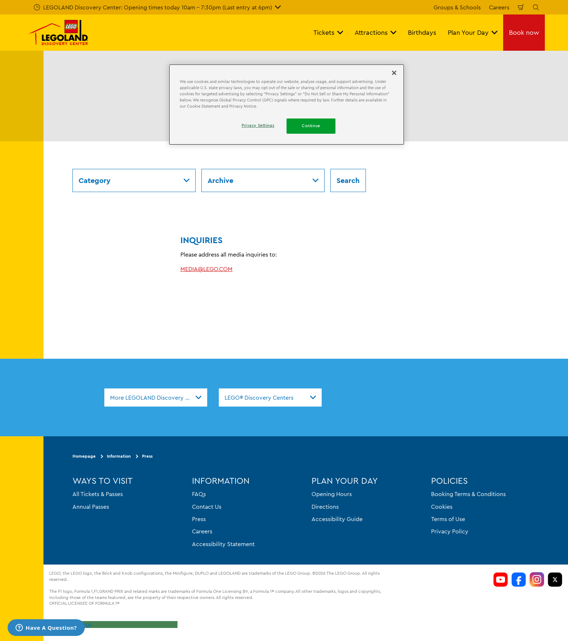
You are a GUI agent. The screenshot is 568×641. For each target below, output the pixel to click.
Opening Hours (332, 494)
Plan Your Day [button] (472, 32)
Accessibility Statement (223, 544)
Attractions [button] (375, 32)
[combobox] (155, 397)
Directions (325, 506)
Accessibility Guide (337, 519)
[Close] (394, 73)
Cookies (441, 506)
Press (147, 456)
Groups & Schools (457, 7)
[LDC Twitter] (555, 579)
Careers (499, 7)
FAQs (199, 494)
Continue (311, 125)
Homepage (84, 456)
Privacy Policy (449, 531)
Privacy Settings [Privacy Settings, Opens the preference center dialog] (258, 125)
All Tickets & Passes (97, 494)
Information (119, 456)
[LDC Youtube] (500, 579)
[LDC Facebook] (518, 579)
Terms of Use (448, 519)
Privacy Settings (70, 624)
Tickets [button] (328, 32)
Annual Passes (90, 506)
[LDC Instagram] (537, 579)
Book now (524, 32)
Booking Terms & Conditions (468, 494)
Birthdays (422, 32)
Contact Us (206, 506)
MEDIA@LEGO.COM (206, 268)
